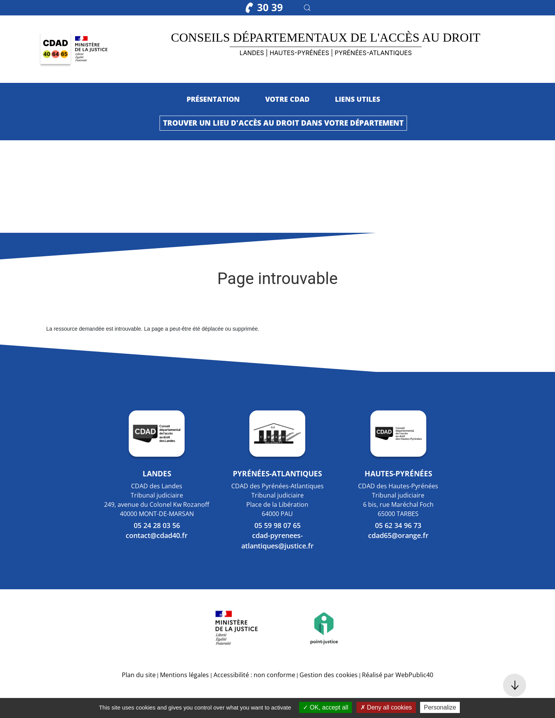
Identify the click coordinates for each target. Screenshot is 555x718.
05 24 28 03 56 (157, 525)
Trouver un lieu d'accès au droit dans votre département (283, 123)
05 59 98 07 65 (277, 525)
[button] (307, 8)
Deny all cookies (386, 707)
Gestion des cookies (328, 675)
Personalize (440, 707)
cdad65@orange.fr (398, 535)
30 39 (264, 7)
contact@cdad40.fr (157, 535)
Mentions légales (184, 675)
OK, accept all (325, 707)
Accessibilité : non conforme (254, 675)
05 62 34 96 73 (398, 525)
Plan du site (139, 675)
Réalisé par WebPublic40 (397, 675)
